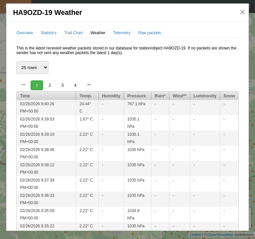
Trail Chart (73, 33)
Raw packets (149, 33)
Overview (24, 33)
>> (89, 84)
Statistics (49, 33)
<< (23, 84)
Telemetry (121, 33)
